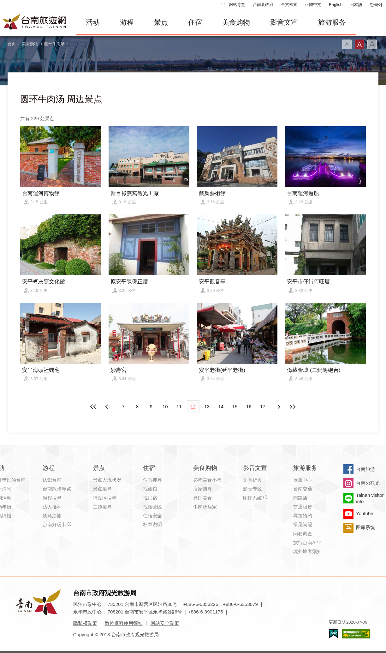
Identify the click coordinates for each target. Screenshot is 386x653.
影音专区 (252, 488)
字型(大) (372, 44)
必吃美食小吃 (207, 480)
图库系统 (252, 498)
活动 (93, 22)
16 (249, 406)
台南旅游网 (34, 22)
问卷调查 (302, 533)
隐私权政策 (85, 623)
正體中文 (313, 4)
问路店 (300, 498)
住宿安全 (152, 515)
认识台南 (52, 480)
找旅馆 (150, 488)
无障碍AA (356, 633)
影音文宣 (284, 22)
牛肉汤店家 (205, 506)
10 (165, 406)
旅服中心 (302, 480)
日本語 (356, 4)
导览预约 (302, 515)
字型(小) (347, 44)
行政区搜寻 (104, 498)
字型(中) (359, 44)
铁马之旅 (52, 515)
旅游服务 (332, 22)
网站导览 (237, 4)
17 (262, 406)
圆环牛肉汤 (54, 43)
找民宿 (150, 498)
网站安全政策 (165, 623)
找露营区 (152, 506)
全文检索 (289, 4)
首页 (12, 43)
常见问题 (302, 524)
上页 (278, 406)
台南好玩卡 (54, 524)
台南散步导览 (57, 488)
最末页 (292, 406)
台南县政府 (263, 4)
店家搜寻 (202, 488)
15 (235, 406)
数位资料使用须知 (124, 623)
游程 (127, 22)
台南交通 (302, 488)
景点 (161, 22)
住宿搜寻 (152, 480)
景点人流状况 (107, 480)
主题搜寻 (102, 506)
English (335, 4)
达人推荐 (52, 506)
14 (221, 406)
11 (179, 406)
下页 (107, 406)
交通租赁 (302, 506)
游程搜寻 (52, 498)
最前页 (93, 406)
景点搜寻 (102, 488)
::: (223, 4)
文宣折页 (252, 480)
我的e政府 (333, 633)
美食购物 (236, 22)
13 (207, 406)
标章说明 (152, 524)
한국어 (376, 4)
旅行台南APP (307, 542)
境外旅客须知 (307, 551)
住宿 (195, 22)
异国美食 (202, 498)
